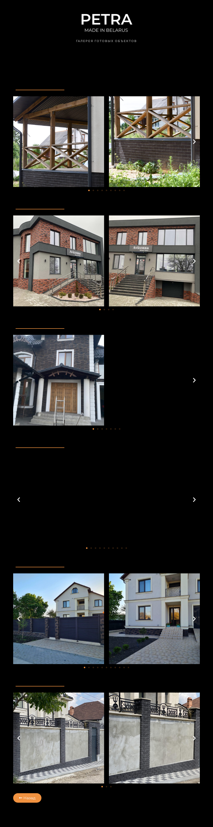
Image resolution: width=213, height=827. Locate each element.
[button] (19, 142)
